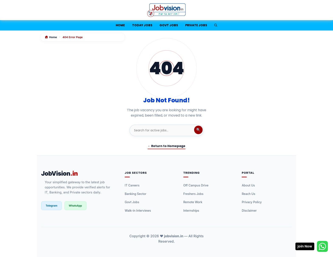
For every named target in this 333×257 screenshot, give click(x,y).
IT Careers (132, 185)
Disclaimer (249, 210)
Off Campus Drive (196, 185)
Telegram (51, 205)
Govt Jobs (168, 25)
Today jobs (142, 25)
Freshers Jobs (193, 194)
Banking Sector (135, 194)
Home (120, 25)
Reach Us (248, 194)
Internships (191, 210)
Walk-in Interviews (138, 210)
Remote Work (192, 202)
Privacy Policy (252, 202)
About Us (248, 185)
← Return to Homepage (166, 146)
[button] (216, 25)
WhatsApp (75, 205)
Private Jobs (196, 25)
